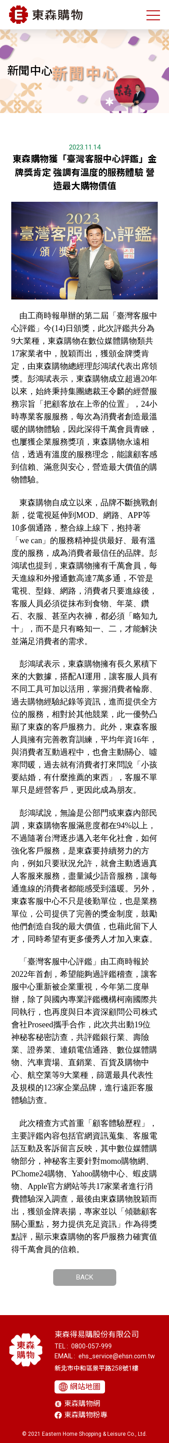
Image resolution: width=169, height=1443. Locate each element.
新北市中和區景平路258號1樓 (96, 1368)
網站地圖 (85, 1386)
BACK (84, 1277)
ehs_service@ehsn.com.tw (116, 1356)
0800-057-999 (91, 1346)
